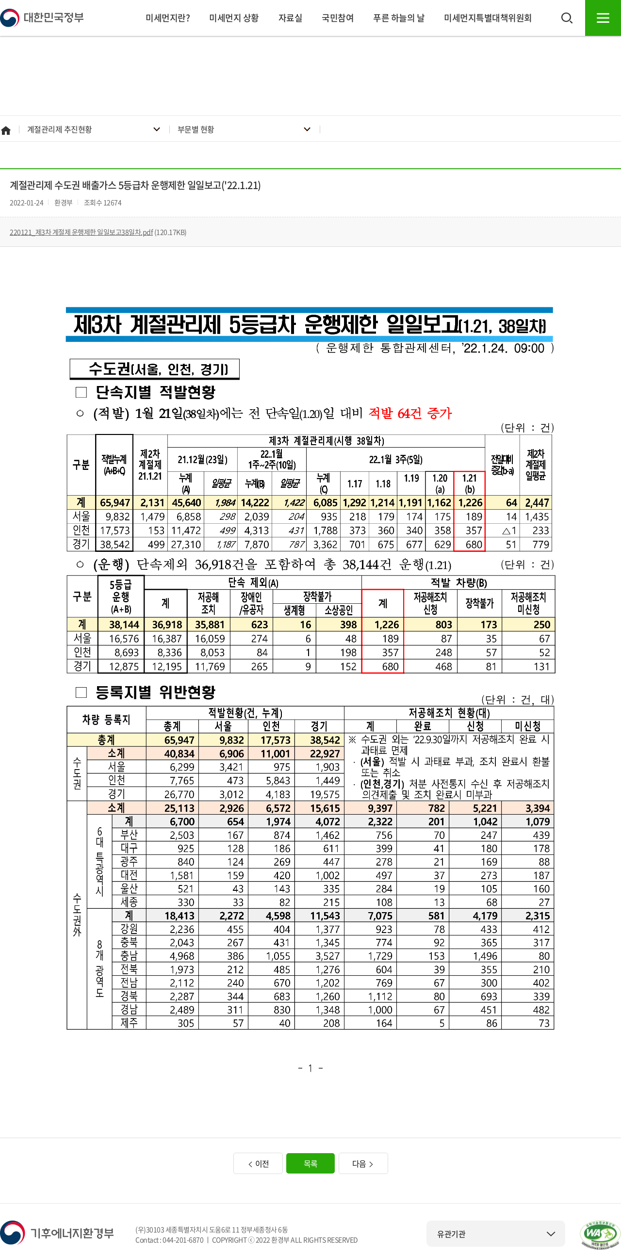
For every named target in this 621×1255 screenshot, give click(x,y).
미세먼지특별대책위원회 (488, 17)
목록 (311, 1163)
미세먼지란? (168, 17)
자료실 (290, 17)
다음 (363, 1163)
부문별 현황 (196, 129)
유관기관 (496, 1233)
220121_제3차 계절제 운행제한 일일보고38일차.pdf (81, 232)
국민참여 (338, 17)
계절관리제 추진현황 (59, 129)
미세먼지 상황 (234, 17)
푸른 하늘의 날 (399, 17)
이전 (258, 1163)
